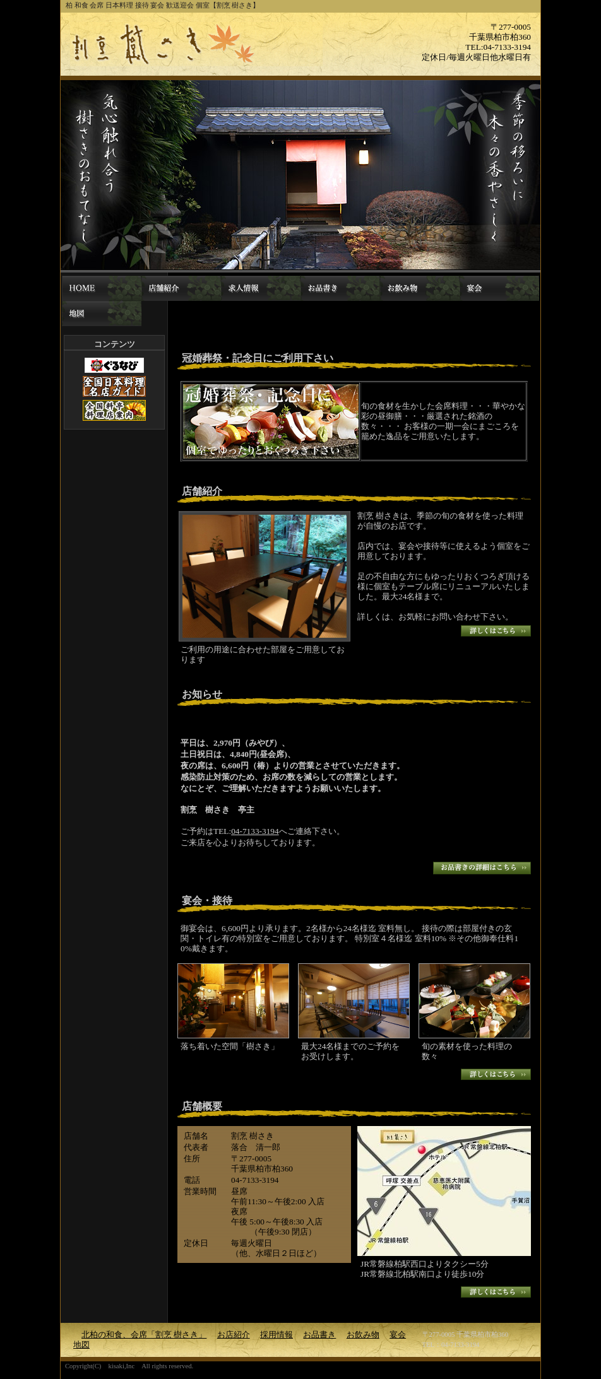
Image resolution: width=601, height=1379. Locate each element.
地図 (101, 313)
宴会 (499, 288)
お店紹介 (181, 288)
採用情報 (260, 288)
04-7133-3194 (255, 831)
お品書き (340, 288)
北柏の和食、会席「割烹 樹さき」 (101, 288)
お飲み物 (420, 288)
